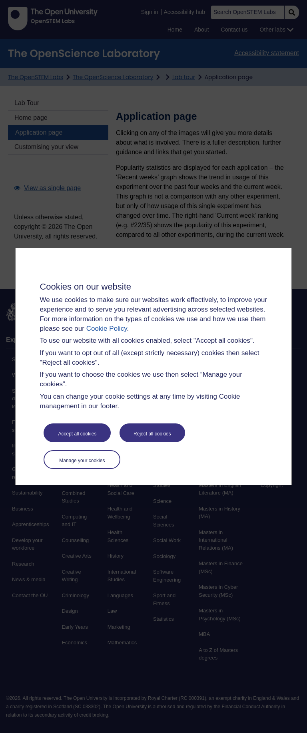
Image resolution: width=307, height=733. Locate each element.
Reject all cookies (152, 434)
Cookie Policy (106, 328)
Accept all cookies (77, 434)
